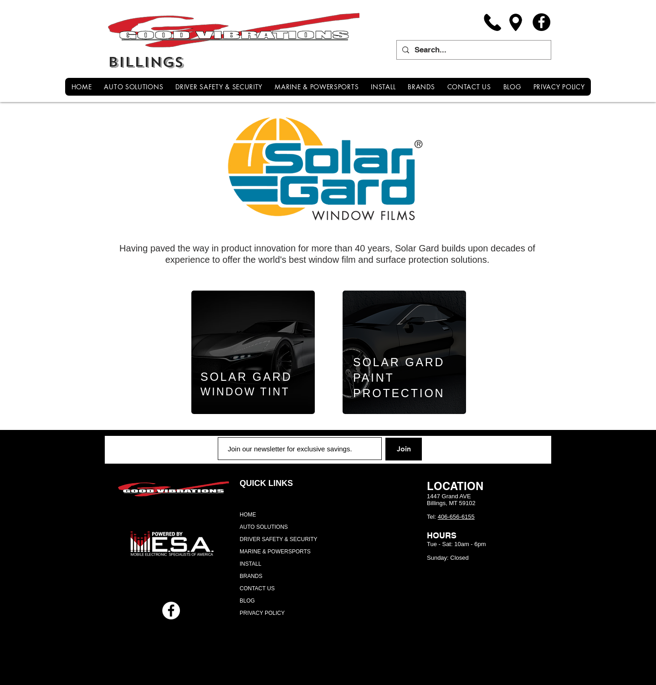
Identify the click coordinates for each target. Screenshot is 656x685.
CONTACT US (257, 588)
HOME (248, 514)
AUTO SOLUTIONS (264, 527)
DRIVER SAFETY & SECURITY (278, 539)
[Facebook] (541, 22)
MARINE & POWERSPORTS (275, 551)
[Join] (403, 449)
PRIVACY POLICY (262, 613)
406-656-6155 (456, 516)
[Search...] (473, 50)
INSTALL (250, 564)
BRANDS (251, 576)
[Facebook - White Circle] (171, 610)
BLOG (247, 601)
